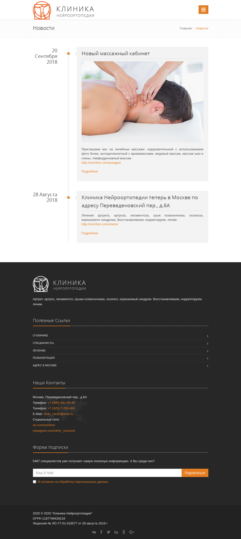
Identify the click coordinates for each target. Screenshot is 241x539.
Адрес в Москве (45, 365)
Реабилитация (44, 357)
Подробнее (90, 171)
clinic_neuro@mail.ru (58, 414)
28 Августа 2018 (45, 197)
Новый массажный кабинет (116, 53)
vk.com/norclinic (44, 425)
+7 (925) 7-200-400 (61, 408)
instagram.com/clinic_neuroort (54, 430)
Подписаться (195, 473)
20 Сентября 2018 (46, 56)
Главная (186, 28)
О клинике (40, 335)
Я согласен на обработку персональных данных (73, 482)
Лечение (39, 350)
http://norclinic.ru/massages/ (101, 162)
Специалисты (43, 342)
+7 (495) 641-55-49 (61, 402)
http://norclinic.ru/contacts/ (100, 224)
